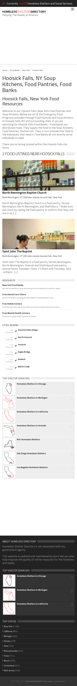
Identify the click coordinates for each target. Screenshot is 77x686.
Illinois (7, 660)
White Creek (23, 366)
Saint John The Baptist (17, 251)
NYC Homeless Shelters (28, 439)
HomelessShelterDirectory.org (38, 681)
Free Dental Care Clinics (14, 294)
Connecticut (9, 665)
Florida (7, 641)
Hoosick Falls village (28, 329)
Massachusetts (11, 650)
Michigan (8, 636)
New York (26, 70)
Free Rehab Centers (12, 303)
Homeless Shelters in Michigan (32, 397)
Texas (6, 655)
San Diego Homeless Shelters (31, 453)
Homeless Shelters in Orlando (31, 425)
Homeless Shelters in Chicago (31, 383)
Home (4, 70)
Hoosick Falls (37, 70)
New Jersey (9, 670)
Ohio (6, 645)
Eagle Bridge (24, 351)
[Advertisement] (38, 42)
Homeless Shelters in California (32, 411)
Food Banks (14, 70)
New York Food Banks (12, 285)
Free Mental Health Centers (16, 313)
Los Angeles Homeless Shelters (32, 467)
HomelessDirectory (24, 11)
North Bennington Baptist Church (24, 192)
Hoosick (22, 344)
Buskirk (21, 359)
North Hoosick (25, 337)
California (8, 631)
